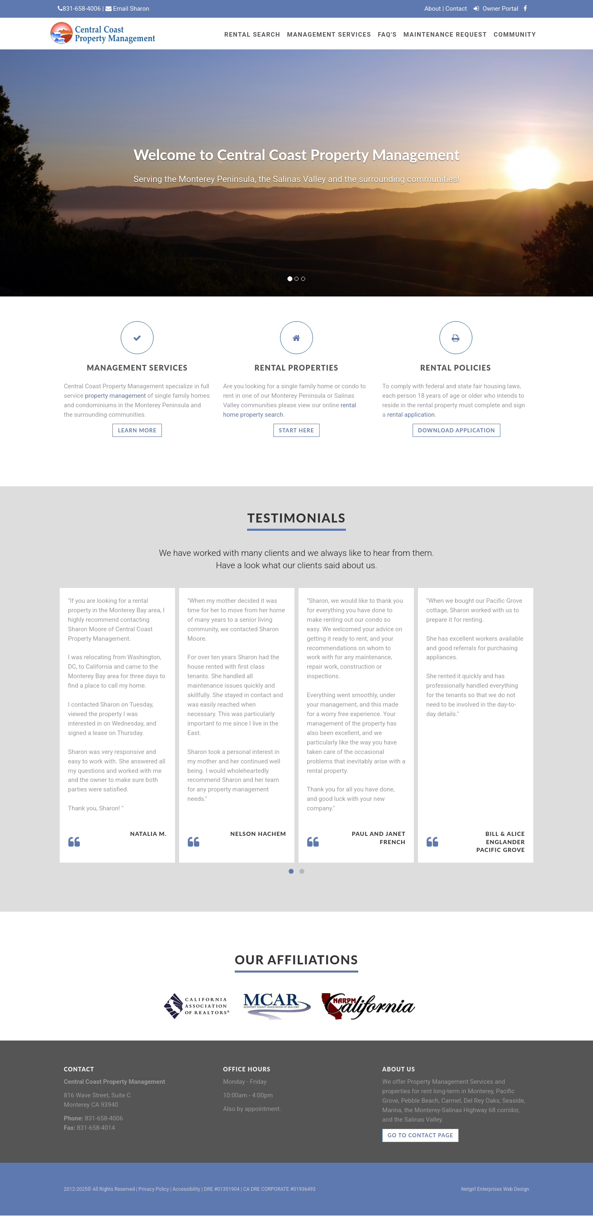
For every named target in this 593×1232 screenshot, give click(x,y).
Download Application (456, 430)
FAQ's (387, 34)
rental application (410, 414)
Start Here (296, 430)
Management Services (329, 34)
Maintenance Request (445, 34)
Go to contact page (420, 1135)
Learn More (137, 430)
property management (115, 395)
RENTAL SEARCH (252, 34)
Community (515, 34)
